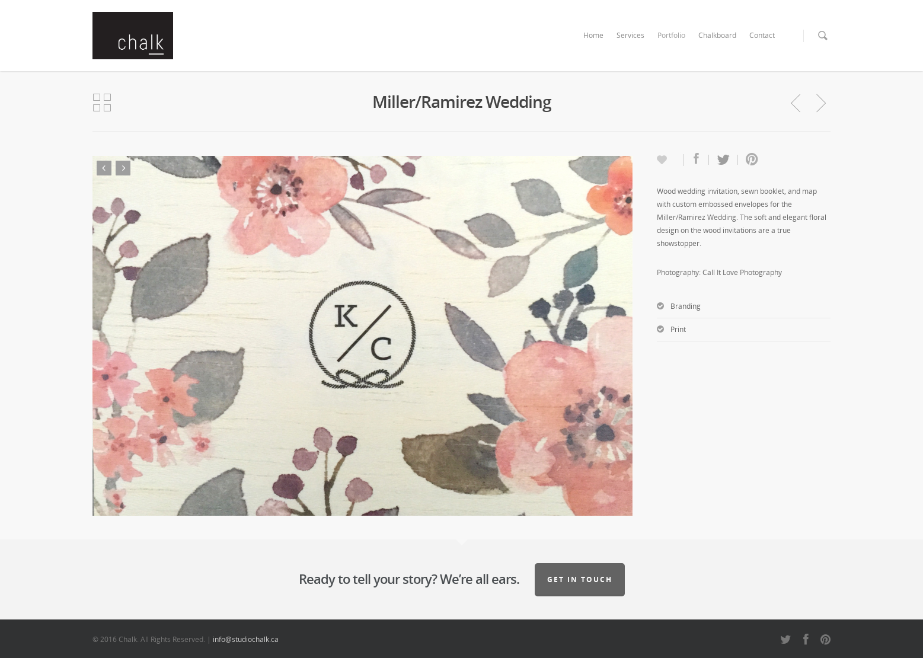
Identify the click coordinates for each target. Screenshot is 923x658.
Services (630, 35)
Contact (762, 35)
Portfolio (671, 35)
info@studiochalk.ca (246, 639)
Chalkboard (717, 35)
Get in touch (579, 579)
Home (593, 35)
